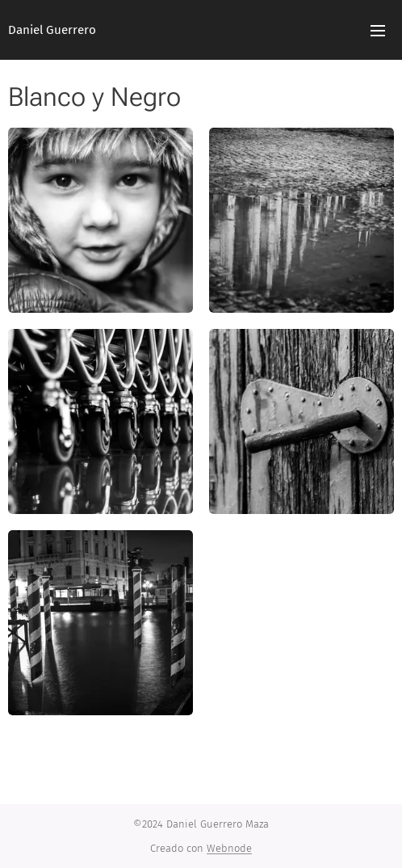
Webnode (229, 848)
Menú (378, 31)
